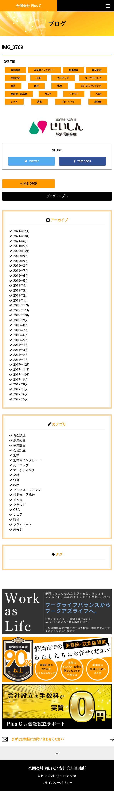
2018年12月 (21, 305)
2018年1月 (20, 360)
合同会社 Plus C (28, 5)
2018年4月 (20, 345)
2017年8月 (20, 384)
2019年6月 (20, 276)
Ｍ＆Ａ (48, 93)
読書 (39, 101)
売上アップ (63, 77)
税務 (59, 85)
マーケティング (93, 77)
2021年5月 (20, 246)
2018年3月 (20, 350)
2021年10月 (21, 236)
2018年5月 (20, 340)
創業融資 (73, 70)
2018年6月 (20, 335)
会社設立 (15, 77)
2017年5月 (20, 399)
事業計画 (96, 70)
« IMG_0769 (28, 183)
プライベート (68, 101)
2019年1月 (20, 300)
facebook (82, 161)
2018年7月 (20, 330)
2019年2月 (20, 295)
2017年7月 (20, 389)
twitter (31, 161)
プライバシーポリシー (57, 782)
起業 (38, 77)
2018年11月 (21, 310)
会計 (13, 85)
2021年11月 (21, 231)
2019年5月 (20, 281)
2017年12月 (21, 364)
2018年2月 (20, 355)
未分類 (97, 101)
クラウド (73, 93)
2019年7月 (20, 271)
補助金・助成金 (19, 93)
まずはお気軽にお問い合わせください (38, 739)
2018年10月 (21, 315)
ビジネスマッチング (91, 85)
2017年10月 (21, 374)
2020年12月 (21, 251)
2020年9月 (20, 256)
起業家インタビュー (44, 70)
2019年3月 (20, 290)
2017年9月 (20, 379)
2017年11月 (21, 369)
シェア (14, 101)
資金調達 (15, 70)
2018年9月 (20, 320)
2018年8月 (20, 325)
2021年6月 (20, 241)
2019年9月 (20, 261)
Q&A (98, 93)
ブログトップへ (57, 196)
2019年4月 (20, 285)
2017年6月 (20, 394)
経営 (36, 85)
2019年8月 (20, 266)
